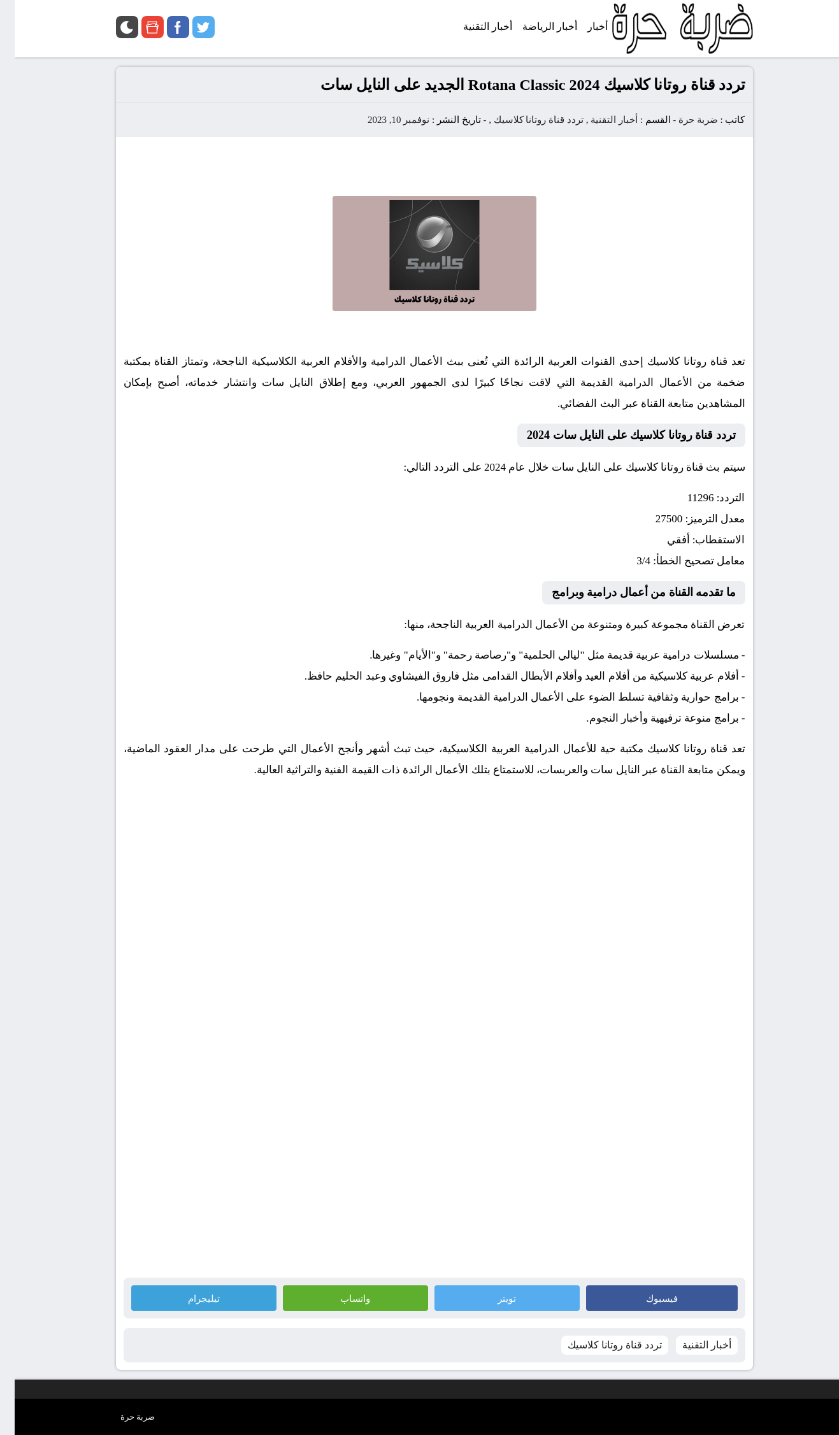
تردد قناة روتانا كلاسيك (524, 120)
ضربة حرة (682, 120)
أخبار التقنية (599, 120)
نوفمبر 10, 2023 (384, 120)
